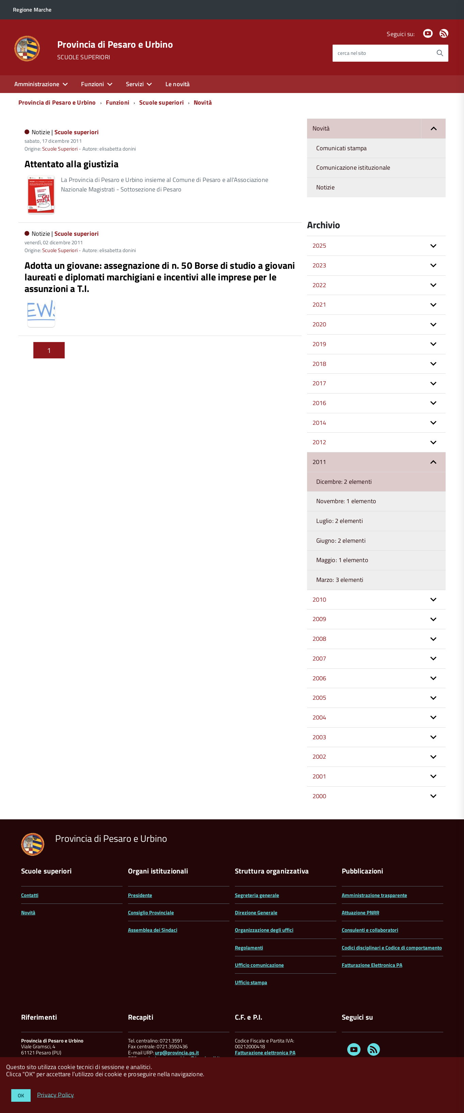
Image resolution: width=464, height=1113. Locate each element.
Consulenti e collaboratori (370, 930)
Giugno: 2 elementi (341, 540)
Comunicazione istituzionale (353, 167)
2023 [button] (319, 265)
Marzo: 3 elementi (340, 579)
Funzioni (92, 84)
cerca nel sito (352, 53)
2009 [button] (319, 618)
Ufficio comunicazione (259, 965)
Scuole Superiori (60, 149)
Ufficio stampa (251, 982)
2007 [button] (319, 658)
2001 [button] (319, 776)
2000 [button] (319, 796)
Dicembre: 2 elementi (344, 481)
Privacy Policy (55, 1094)
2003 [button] (319, 737)
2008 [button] (319, 638)
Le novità (177, 84)
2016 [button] (319, 402)
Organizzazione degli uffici (264, 930)
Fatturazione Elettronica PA (372, 965)
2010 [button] (319, 599)
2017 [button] (319, 383)
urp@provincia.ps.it (177, 1052)
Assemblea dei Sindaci (152, 930)
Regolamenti (249, 948)
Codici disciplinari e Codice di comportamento (392, 948)
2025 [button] (319, 245)
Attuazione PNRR (360, 912)
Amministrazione (37, 84)
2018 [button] (319, 363)
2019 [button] (319, 344)
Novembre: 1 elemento (346, 501)
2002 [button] (319, 756)
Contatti (29, 895)
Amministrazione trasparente (374, 895)
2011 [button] (319, 461)
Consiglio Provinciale (151, 912)
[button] (433, 128)
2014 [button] (319, 422)
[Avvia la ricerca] (439, 53)
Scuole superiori (161, 102)
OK (21, 1095)
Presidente (140, 895)
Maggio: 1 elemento (342, 560)
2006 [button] (319, 678)
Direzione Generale (256, 912)
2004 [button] (319, 717)
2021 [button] (319, 304)
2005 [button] (319, 697)
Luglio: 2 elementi (339, 520)
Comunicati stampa (341, 148)
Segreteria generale (257, 895)
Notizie (325, 187)
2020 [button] (319, 324)
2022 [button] (319, 285)
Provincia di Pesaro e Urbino (115, 44)
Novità (203, 102)
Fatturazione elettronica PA (265, 1052)
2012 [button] (319, 442)
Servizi (135, 84)
